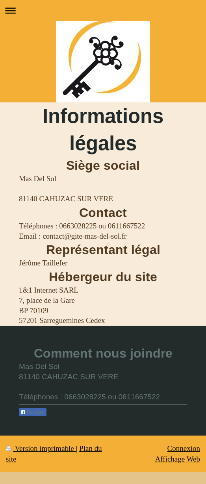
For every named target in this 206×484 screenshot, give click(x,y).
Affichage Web (177, 459)
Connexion (183, 448)
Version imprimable (41, 448)
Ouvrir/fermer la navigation (103, 10)
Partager (32, 412)
